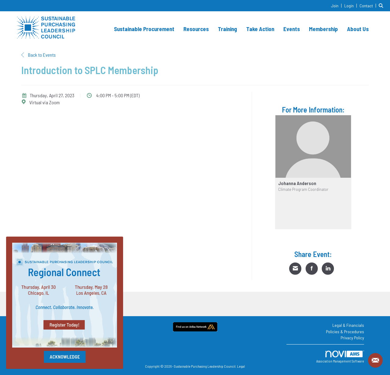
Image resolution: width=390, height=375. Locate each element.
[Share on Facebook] (312, 268)
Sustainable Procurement (144, 28)
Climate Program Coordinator (303, 189)
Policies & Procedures (345, 331)
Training (227, 28)
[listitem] (337, 5)
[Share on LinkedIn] (328, 268)
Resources (196, 28)
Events (291, 28)
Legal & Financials (348, 325)
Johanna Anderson (297, 183)
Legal (241, 366)
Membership (323, 28)
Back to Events (38, 55)
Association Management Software (340, 357)
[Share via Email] (295, 268)
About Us (358, 28)
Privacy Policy (352, 337)
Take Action (260, 28)
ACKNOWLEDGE (65, 356)
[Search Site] (382, 5)
